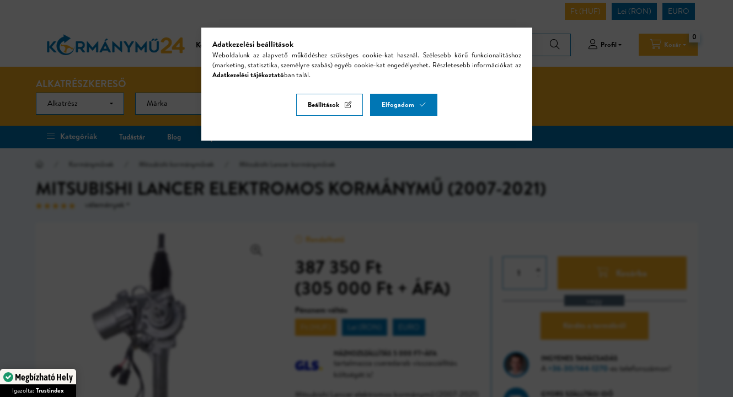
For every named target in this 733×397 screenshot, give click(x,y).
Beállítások (323, 104)
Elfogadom (398, 104)
